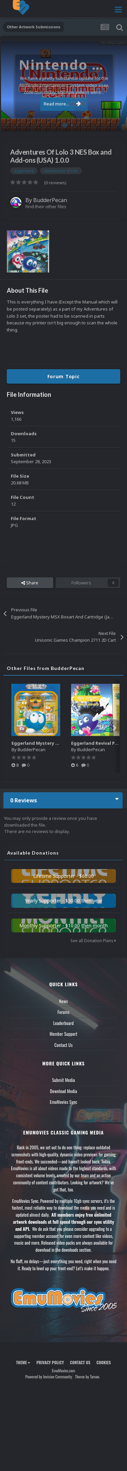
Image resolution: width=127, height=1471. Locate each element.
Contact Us (63, 1045)
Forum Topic (63, 376)
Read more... (62, 104)
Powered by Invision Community (48, 1376)
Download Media (63, 1091)
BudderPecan (50, 200)
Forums (64, 1012)
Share (29, 583)
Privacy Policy (50, 1362)
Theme (23, 1362)
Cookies (104, 1362)
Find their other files (45, 206)
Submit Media (63, 1080)
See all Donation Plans (93, 941)
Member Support (63, 1033)
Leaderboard (63, 1023)
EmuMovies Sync (63, 1101)
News (63, 1001)
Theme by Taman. (87, 1376)
